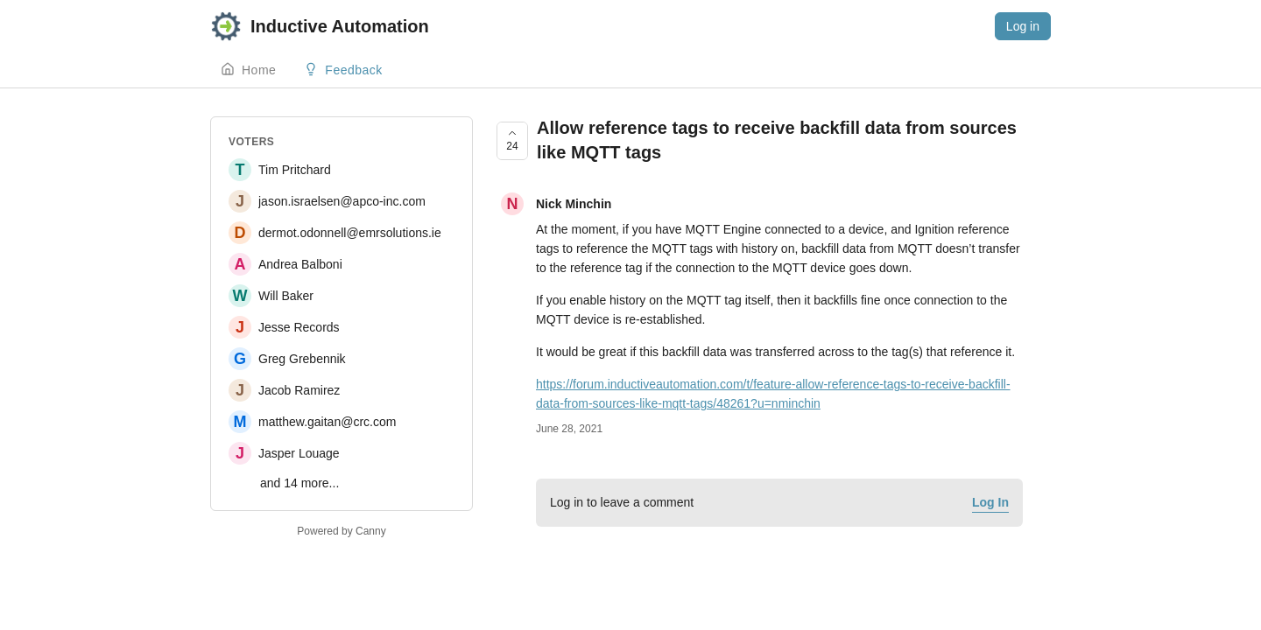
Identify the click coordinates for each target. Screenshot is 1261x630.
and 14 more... (299, 483)
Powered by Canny (341, 531)
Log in (1022, 26)
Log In (990, 502)
